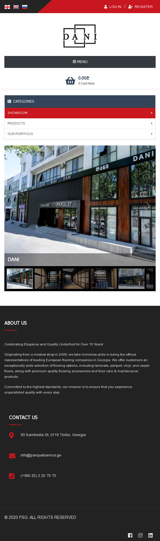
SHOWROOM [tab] (80, 113)
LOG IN (112, 7)
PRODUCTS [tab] (80, 123)
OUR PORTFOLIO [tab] (80, 134)
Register (140, 7)
